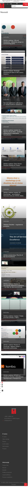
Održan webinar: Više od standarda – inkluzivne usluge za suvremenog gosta (13, 41)
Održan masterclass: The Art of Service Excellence (13, 256)
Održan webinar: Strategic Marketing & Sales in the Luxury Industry (13, 72)
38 (2, 390)
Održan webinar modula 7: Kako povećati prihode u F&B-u (13, 316)
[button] (7, 4)
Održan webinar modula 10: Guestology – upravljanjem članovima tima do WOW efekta (13, 194)
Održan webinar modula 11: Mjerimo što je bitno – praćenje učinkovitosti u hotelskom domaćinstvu (12, 132)
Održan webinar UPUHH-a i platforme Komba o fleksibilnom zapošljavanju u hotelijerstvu (13, 376)
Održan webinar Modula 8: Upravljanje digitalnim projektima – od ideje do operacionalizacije (13, 285)
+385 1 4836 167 (5, 1)
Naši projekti (5, 446)
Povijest (4, 448)
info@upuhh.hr (15, 1)
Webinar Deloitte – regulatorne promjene (13, 225)
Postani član (5, 465)
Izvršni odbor (5, 444)
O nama (4, 436)
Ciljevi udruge (5, 439)
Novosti (4, 467)
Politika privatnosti (7, 472)
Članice (4, 441)
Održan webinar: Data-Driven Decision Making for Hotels (12, 164)
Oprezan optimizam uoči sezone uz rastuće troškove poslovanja (13, 103)
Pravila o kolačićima (7, 477)
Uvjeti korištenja (6, 475)
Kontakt (4, 470)
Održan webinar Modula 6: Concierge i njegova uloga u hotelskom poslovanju (11, 346)
